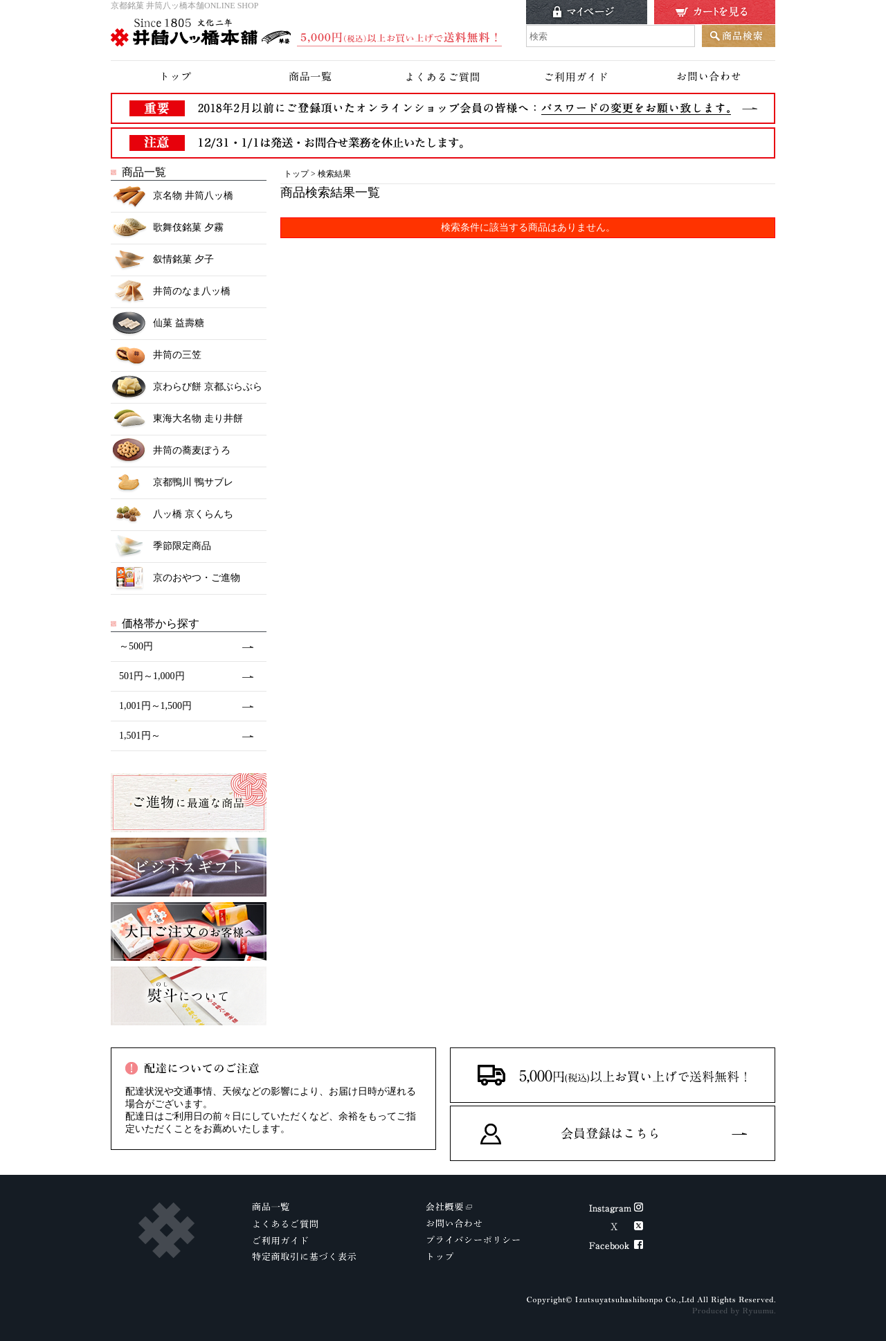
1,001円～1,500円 (155, 706)
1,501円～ (140, 735)
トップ (296, 174)
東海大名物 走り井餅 (177, 419)
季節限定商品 (161, 546)
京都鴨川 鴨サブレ (172, 483)
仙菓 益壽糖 (157, 323)
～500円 (136, 646)
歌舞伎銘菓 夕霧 (167, 228)
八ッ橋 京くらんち (172, 515)
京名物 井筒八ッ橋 (172, 196)
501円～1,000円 (152, 676)
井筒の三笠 (156, 355)
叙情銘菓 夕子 (162, 260)
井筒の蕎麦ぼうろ (170, 451)
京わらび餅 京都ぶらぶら (186, 387)
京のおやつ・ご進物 (175, 578)
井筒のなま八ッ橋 (170, 292)
